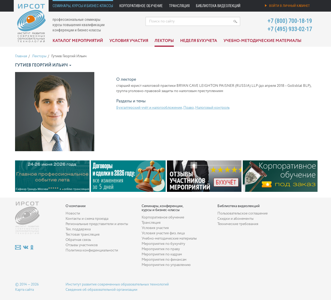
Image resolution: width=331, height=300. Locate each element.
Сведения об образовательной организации (101, 289)
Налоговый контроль (212, 107)
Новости (73, 213)
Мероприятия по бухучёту (163, 243)
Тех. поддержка (78, 229)
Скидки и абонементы (235, 218)
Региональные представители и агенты (97, 224)
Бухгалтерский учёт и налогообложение (149, 107)
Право (188, 107)
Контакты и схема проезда (87, 218)
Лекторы (164, 41)
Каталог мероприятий (78, 41)
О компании (76, 206)
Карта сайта (24, 289)
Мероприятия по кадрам (162, 254)
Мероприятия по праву (161, 249)
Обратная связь (78, 239)
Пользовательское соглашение (242, 213)
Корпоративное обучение (141, 6)
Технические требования (237, 224)
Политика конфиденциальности (92, 250)
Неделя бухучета (198, 41)
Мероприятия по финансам (164, 259)
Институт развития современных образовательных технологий (117, 284)
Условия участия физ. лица (163, 233)
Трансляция (179, 6)
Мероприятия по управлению (166, 265)
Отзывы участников (82, 245)
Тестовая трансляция (83, 234)
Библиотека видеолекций (218, 6)
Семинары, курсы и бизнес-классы (83, 6)
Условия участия (128, 41)
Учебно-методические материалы (262, 41)
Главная (21, 56)
